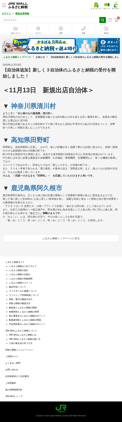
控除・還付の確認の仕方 (20, 299)
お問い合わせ (11, 369)
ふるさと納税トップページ (17, 57)
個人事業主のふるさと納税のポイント (27, 316)
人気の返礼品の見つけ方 (20, 343)
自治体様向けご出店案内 (17, 376)
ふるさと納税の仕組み (19, 274)
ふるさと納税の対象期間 (20, 278)
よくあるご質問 (12, 363)
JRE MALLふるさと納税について (21, 330)
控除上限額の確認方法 (19, 303)
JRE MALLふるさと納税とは (22, 335)
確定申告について (17, 287)
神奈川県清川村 (33, 106)
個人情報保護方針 (13, 389)
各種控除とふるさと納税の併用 (24, 312)
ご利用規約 (10, 383)
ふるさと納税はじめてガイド (23, 266)
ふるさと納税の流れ (18, 270)
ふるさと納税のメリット (20, 283)
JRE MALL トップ (13, 396)
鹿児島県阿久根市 (36, 188)
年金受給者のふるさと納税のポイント (27, 324)
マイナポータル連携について (23, 291)
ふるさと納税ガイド (15, 262)
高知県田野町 (30, 140)
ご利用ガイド (11, 356)
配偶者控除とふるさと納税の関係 (25, 320)
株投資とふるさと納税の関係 (23, 307)
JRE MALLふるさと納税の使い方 (24, 339)
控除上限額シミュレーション (19, 350)
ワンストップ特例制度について (24, 295)
